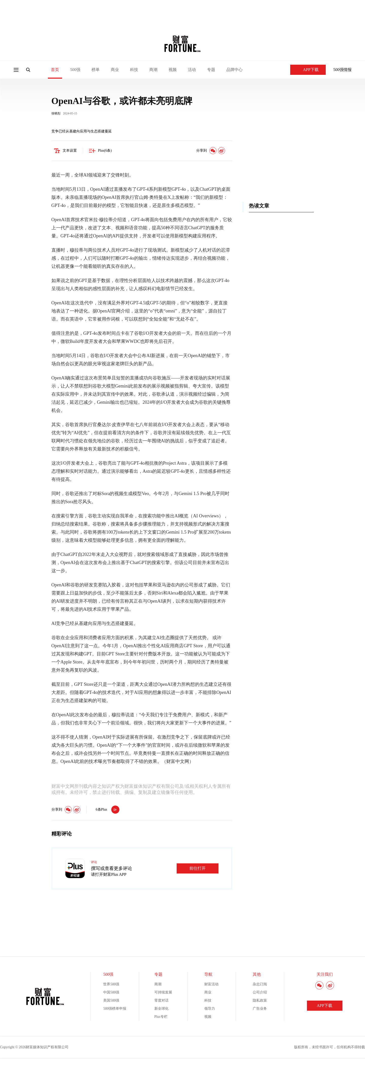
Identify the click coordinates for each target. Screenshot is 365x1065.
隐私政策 (260, 1001)
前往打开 (197, 869)
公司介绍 (260, 993)
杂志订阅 (260, 985)
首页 (55, 69)
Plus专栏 (161, 1017)
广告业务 (260, 1009)
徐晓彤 (56, 114)
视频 (173, 69)
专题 (211, 69)
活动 (192, 69)
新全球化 (161, 1009)
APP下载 (307, 69)
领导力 (209, 1009)
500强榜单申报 (114, 1009)
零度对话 (161, 1001)
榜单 (96, 69)
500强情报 (342, 69)
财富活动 (211, 985)
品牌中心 (234, 69)
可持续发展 (163, 993)
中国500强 (111, 993)
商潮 (153, 69)
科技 (134, 69)
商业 (115, 69)
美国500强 (111, 1001)
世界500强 (111, 985)
